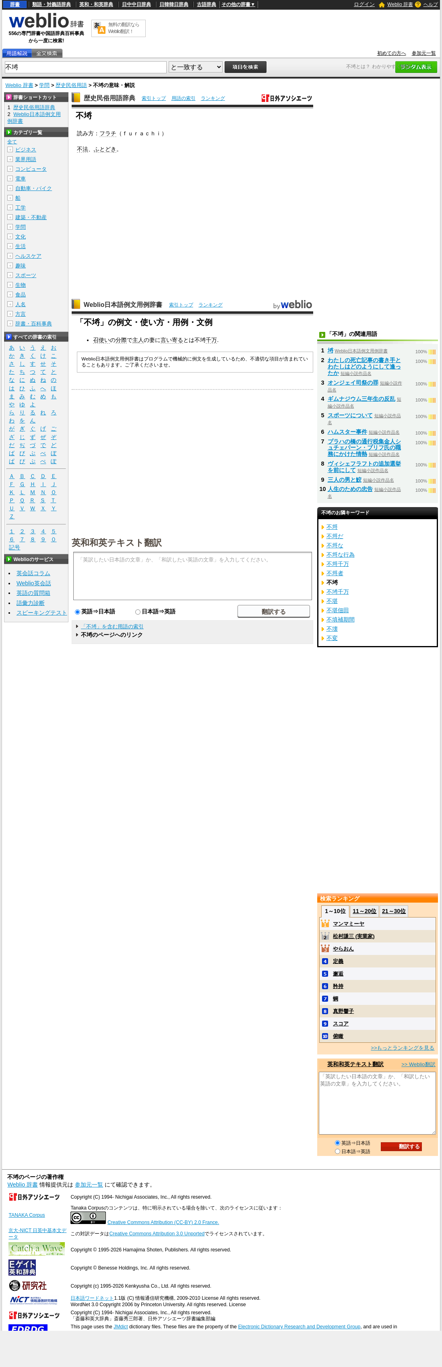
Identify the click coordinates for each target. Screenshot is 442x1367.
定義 (338, 961)
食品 (20, 295)
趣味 (20, 266)
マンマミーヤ (348, 924)
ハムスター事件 (347, 432)
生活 (20, 246)
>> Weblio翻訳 (418, 1064)
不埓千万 (337, 591)
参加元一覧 (424, 53)
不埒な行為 (340, 554)
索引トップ (154, 98)
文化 (20, 237)
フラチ (107, 133)
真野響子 (343, 1011)
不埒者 (334, 573)
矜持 (338, 986)
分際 (121, 340)
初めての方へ (391, 53)
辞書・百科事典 (33, 324)
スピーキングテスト (42, 612)
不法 (82, 149)
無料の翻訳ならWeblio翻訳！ (123, 28)
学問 (44, 85)
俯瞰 (338, 1036)
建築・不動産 (31, 217)
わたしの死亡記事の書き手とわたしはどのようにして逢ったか (364, 366)
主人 (138, 340)
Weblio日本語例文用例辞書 (123, 304)
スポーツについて (350, 415)
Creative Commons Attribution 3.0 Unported (156, 1234)
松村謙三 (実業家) (353, 936)
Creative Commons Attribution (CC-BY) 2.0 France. (163, 1222)
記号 (14, 547)
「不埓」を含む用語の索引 (112, 626)
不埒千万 (337, 564)
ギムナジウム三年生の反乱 (361, 399)
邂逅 (338, 974)
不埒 (332, 527)
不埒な (334, 545)
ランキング (213, 98)
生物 (20, 285)
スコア (341, 1024)
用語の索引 (183, 98)
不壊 (332, 629)
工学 (20, 208)
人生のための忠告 (350, 489)
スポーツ (25, 275)
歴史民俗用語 (71, 85)
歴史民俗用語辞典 (109, 98)
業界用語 (25, 159)
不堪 (332, 601)
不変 (332, 638)
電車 (20, 179)
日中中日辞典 (136, 4)
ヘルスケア (28, 256)
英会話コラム (33, 573)
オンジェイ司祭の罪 (353, 382)
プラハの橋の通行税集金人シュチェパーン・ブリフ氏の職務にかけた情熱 (364, 448)
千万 (211, 340)
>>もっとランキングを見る (402, 1048)
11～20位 (364, 911)
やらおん (343, 949)
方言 (20, 314)
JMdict (121, 1327)
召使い (101, 340)
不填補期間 (340, 619)
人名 (20, 304)
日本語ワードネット (92, 1298)
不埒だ (334, 536)
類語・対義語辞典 (51, 4)
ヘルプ (430, 4)
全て (12, 141)
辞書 (15, 4)
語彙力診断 (31, 603)
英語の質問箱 (33, 593)
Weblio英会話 (34, 583)
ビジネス (25, 150)
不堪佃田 (337, 610)
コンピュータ (31, 169)
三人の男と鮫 (344, 479)
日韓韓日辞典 (173, 4)
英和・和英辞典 (96, 4)
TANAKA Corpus (26, 1215)
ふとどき (105, 149)
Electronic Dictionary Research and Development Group (299, 1327)
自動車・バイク (33, 188)
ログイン (364, 4)
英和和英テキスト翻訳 (117, 542)
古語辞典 (206, 4)
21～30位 (394, 911)
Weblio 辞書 (400, 4)
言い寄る (172, 340)
